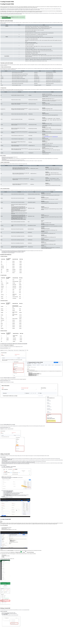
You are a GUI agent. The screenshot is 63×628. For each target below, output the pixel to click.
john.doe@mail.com (55, 136)
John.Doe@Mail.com (47, 136)
